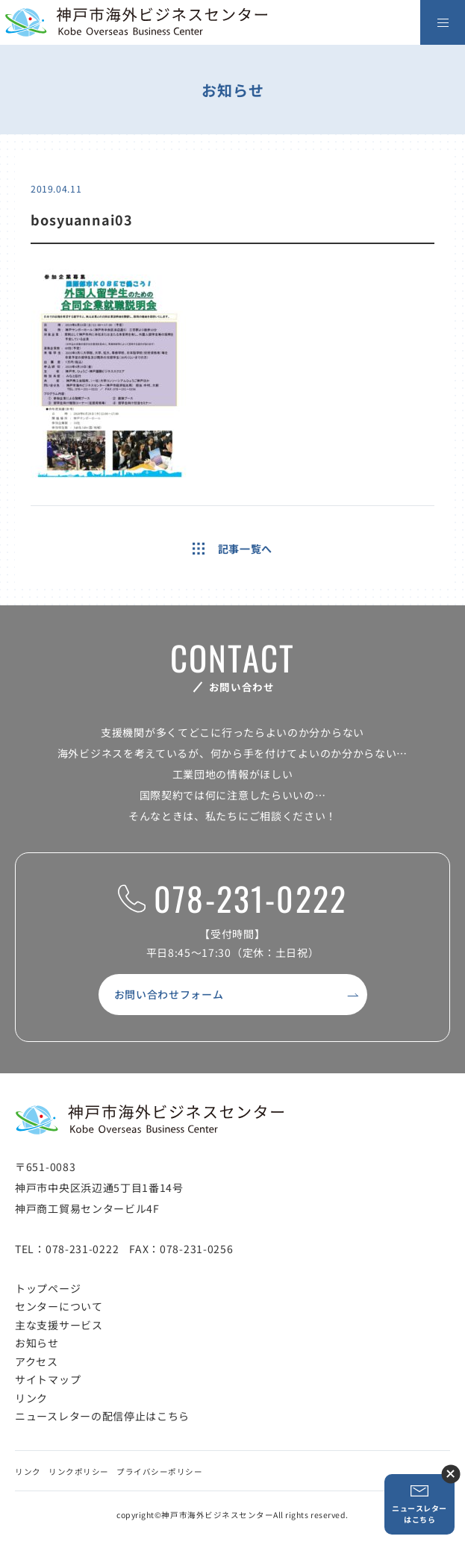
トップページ (48, 1288)
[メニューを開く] (442, 22)
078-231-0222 (232, 899)
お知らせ (37, 1342)
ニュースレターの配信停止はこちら (102, 1415)
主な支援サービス (59, 1324)
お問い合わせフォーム (169, 994)
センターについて (59, 1306)
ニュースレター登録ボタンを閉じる (450, 1473)
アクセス (36, 1361)
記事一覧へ (232, 548)
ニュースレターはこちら (419, 1504)
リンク (31, 1397)
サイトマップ (48, 1379)
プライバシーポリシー (159, 1471)
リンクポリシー (79, 1471)
